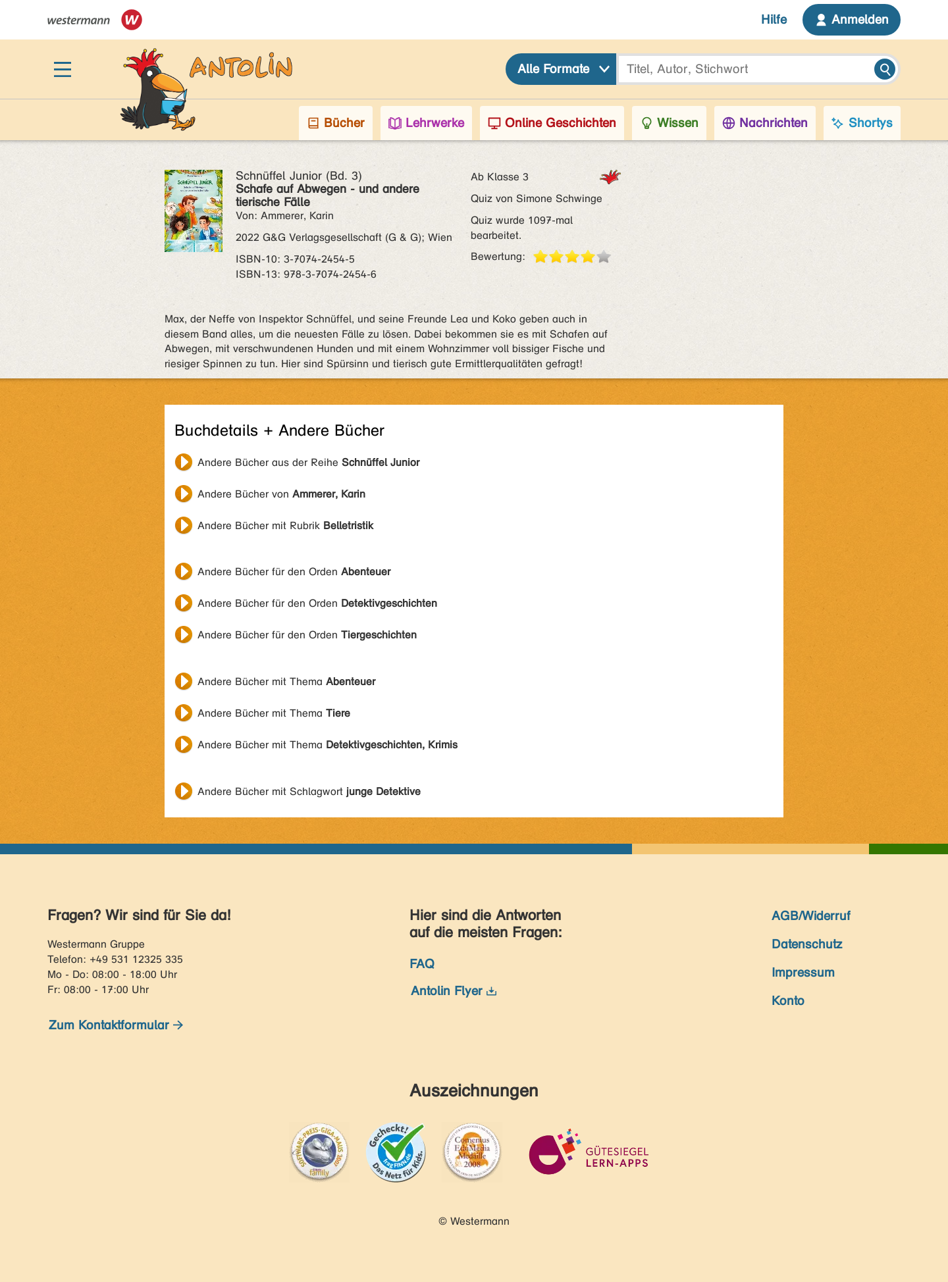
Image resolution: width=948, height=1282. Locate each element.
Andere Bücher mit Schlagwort (309, 791)
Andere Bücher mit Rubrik (285, 525)
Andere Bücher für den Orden (294, 571)
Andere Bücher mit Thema (286, 681)
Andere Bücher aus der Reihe (308, 462)
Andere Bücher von (281, 494)
